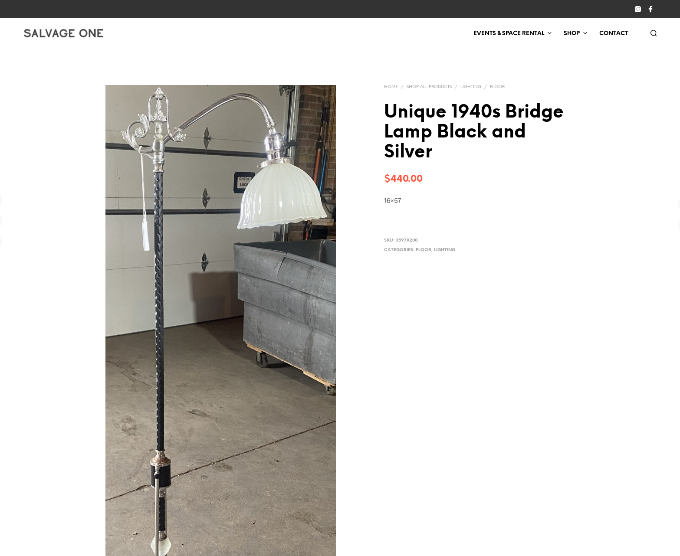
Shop (572, 33)
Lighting (470, 87)
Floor (497, 87)
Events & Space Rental (508, 33)
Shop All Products (429, 87)
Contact (613, 33)
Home (391, 87)
